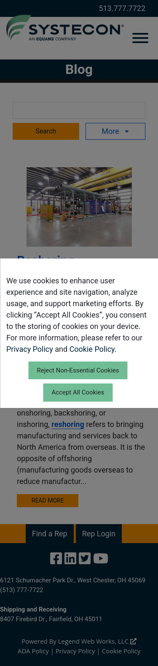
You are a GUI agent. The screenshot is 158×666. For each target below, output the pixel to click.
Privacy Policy (29, 349)
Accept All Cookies (77, 392)
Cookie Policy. (93, 349)
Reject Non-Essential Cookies (78, 370)
